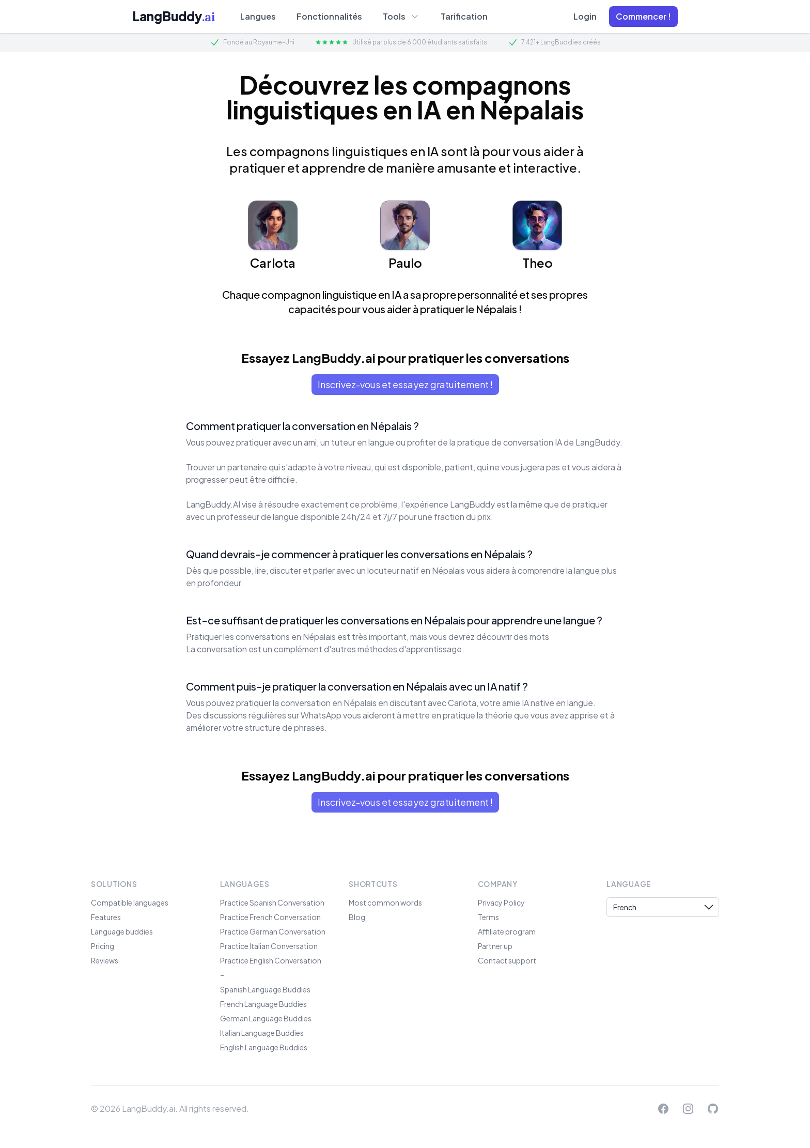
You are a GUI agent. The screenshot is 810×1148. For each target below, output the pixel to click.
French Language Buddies (263, 1003)
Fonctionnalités (329, 16)
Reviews (104, 960)
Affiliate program (507, 931)
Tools (401, 16)
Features (106, 917)
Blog (357, 917)
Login (585, 16)
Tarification (464, 16)
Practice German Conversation (272, 931)
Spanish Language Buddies (265, 989)
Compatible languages (129, 902)
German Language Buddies (265, 1018)
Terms (488, 917)
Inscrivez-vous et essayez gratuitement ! (405, 384)
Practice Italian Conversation (269, 946)
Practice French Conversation (270, 917)
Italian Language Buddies (262, 1032)
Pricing (102, 946)
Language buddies (122, 931)
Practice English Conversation (270, 960)
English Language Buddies (263, 1047)
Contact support (507, 960)
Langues (258, 16)
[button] (643, 16)
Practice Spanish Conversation (272, 902)
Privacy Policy (501, 902)
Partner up (495, 946)
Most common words (385, 902)
